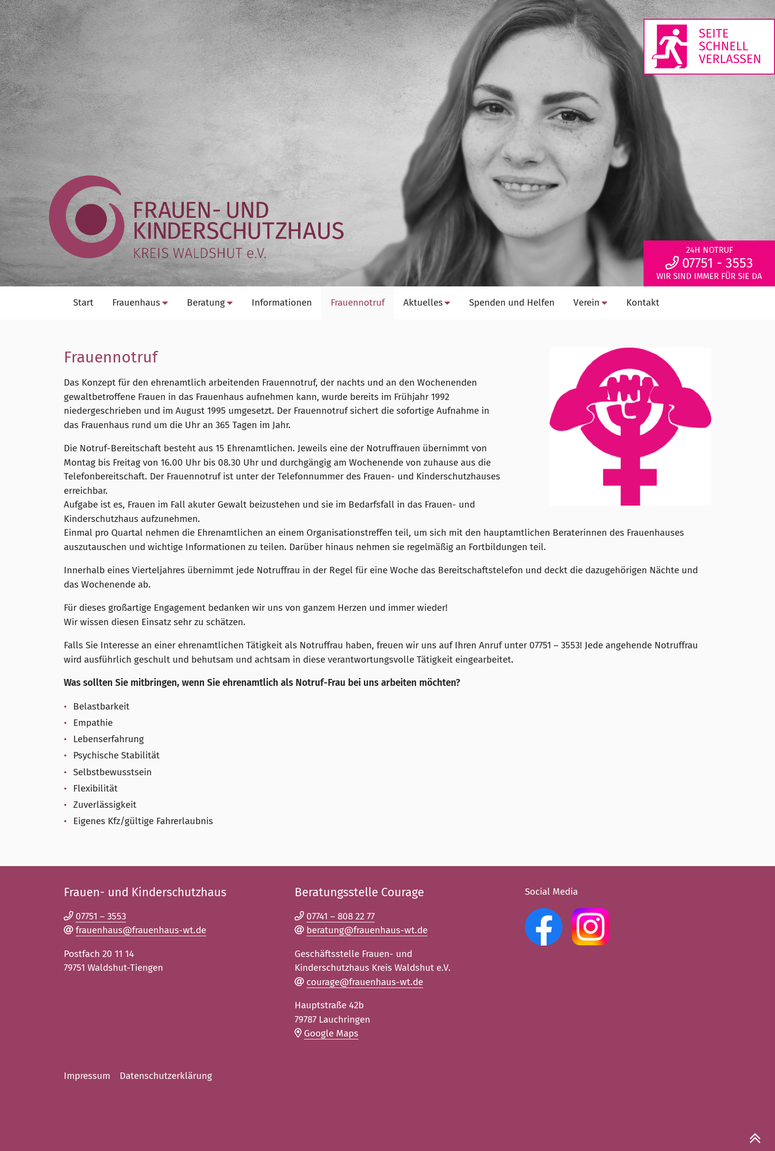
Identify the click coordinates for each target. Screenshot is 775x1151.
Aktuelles (427, 302)
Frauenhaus (140, 302)
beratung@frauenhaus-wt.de (367, 930)
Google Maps (331, 1033)
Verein (590, 302)
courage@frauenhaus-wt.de (364, 982)
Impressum (87, 1075)
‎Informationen (282, 302)
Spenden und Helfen (512, 302)
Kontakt (642, 302)
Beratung (210, 302)
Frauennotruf (358, 302)
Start (83, 302)
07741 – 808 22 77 (340, 916)
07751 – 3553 (101, 916)
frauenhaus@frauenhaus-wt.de (141, 930)
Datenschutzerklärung (166, 1075)
